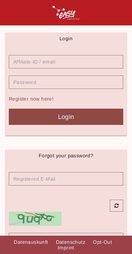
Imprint (66, 247)
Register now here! (31, 99)
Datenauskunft (32, 242)
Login (66, 116)
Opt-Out (103, 242)
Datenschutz (71, 242)
